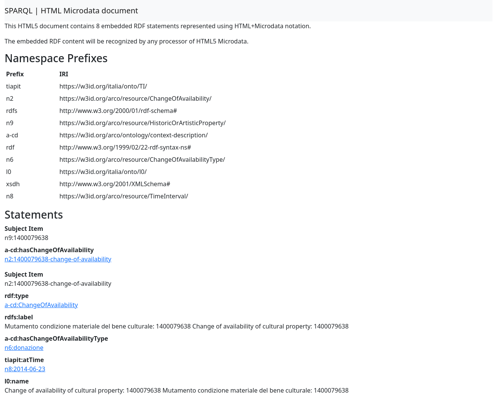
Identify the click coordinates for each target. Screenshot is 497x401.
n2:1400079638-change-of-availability (58, 259)
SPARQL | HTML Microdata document (71, 10)
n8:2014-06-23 (25, 369)
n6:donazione (24, 347)
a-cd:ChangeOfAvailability (41, 305)
